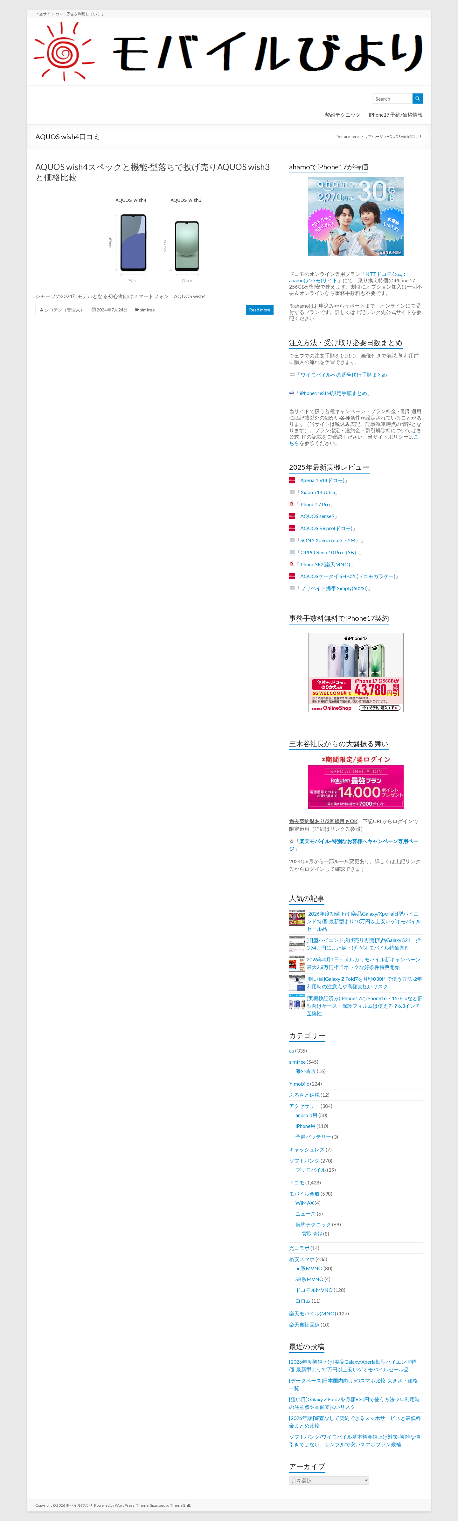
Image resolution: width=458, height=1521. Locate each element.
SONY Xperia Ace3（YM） (331, 540)
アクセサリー (304, 1106)
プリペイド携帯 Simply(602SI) (334, 588)
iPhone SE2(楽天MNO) (324, 564)
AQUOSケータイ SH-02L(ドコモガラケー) (347, 576)
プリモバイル (310, 1170)
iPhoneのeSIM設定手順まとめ (333, 393)
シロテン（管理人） (65, 309)
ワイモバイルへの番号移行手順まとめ (344, 375)
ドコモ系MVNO (314, 1290)
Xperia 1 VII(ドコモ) (322, 480)
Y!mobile (299, 1084)
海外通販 (305, 1071)
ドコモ (296, 1182)
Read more (259, 309)
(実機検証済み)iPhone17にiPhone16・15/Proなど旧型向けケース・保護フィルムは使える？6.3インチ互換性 (365, 1005)
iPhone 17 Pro (314, 504)
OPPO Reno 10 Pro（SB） (330, 552)
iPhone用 (305, 1126)
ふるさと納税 (304, 1095)
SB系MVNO (309, 1279)
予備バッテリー (313, 1137)
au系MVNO (309, 1268)
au (291, 1050)
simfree (147, 309)
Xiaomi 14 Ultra (318, 492)
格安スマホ (302, 1259)
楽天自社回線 (304, 1324)
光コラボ (299, 1248)
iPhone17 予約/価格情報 (396, 115)
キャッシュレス (307, 1149)
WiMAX (304, 1203)
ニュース (305, 1214)
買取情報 (312, 1234)
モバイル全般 (304, 1193)
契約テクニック (343, 115)
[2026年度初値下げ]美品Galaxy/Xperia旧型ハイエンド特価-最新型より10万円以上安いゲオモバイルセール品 (364, 921)
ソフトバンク (304, 1160)
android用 (306, 1115)
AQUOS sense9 (317, 516)
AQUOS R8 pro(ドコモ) (326, 528)
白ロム (303, 1301)
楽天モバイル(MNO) (312, 1313)
